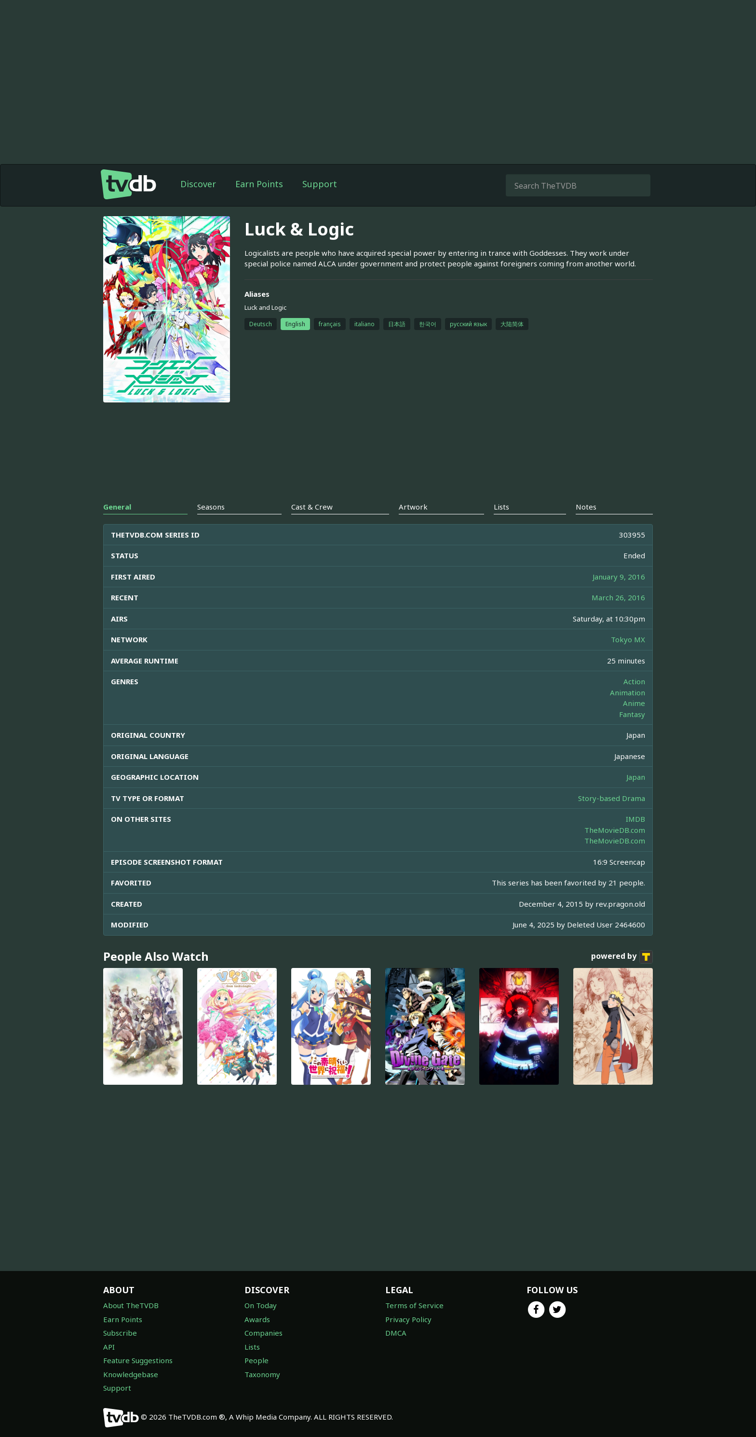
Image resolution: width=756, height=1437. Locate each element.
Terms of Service (414, 1305)
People (256, 1360)
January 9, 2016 (619, 576)
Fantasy (632, 714)
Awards (257, 1319)
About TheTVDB (131, 1305)
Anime (634, 703)
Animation (627, 692)
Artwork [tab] (413, 506)
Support (319, 184)
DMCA (395, 1333)
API (109, 1347)
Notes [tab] (586, 506)
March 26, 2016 (618, 597)
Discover (198, 184)
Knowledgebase (130, 1374)
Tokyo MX (628, 639)
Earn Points (259, 184)
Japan (635, 777)
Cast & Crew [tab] (312, 506)
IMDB (635, 819)
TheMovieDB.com (614, 830)
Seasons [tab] (211, 506)
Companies (263, 1333)
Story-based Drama (611, 798)
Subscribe (120, 1333)
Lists (252, 1347)
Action (634, 681)
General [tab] (117, 506)
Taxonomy (262, 1374)
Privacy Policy (408, 1319)
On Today (260, 1305)
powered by (622, 957)
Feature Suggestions (138, 1360)
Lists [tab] (501, 506)
